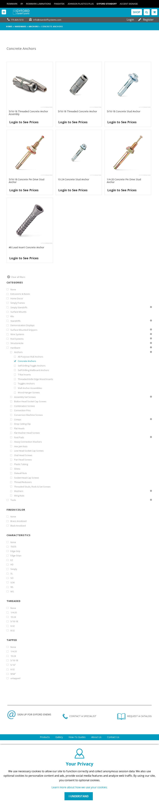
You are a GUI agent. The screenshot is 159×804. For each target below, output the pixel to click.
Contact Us (113, 737)
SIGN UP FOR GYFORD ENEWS (29, 714)
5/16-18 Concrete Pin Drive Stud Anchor (26, 181)
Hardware (20, 26)
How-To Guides (77, 737)
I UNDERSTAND (79, 796)
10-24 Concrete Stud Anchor (73, 179)
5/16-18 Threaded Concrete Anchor (77, 111)
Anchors (34, 26)
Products (45, 737)
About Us (96, 737)
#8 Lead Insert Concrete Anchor (26, 247)
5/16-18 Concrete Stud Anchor (123, 111)
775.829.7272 (17, 19)
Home (9, 26)
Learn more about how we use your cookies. (79, 787)
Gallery (59, 737)
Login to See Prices (23, 122)
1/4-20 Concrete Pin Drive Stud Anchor (124, 181)
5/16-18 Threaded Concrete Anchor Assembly (28, 113)
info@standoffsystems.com (47, 19)
